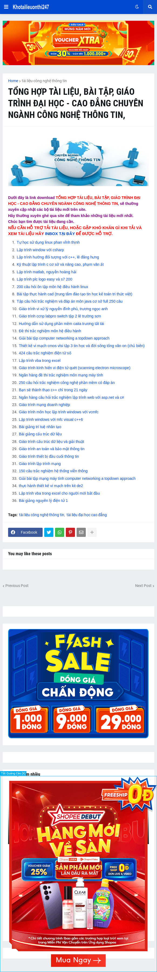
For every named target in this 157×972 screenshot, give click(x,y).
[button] (6, 7)
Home (13, 81)
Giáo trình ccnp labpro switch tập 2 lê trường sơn (60, 316)
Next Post (143, 585)
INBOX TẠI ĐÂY (60, 233)
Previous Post (17, 585)
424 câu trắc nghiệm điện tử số (45, 353)
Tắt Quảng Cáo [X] (13, 773)
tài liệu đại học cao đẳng (87, 515)
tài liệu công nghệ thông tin (44, 81)
